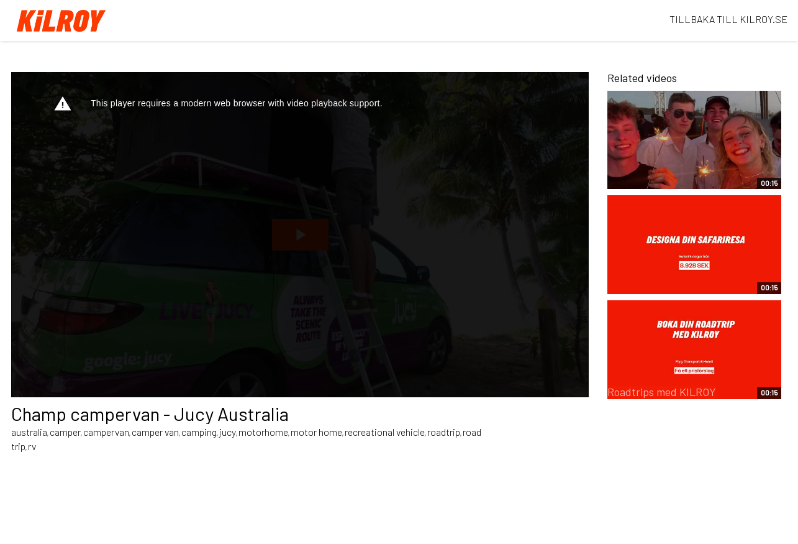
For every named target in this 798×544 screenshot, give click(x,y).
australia (29, 432)
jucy (227, 432)
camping (199, 432)
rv (32, 446)
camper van (155, 432)
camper (65, 432)
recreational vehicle (385, 432)
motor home (316, 432)
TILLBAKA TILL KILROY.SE (728, 19)
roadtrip (443, 432)
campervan (106, 432)
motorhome (263, 432)
